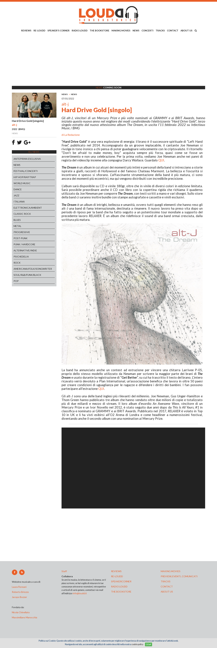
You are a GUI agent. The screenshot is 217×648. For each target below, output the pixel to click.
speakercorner (121, 581)
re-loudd (117, 576)
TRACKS (160, 30)
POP (16, 281)
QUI (161, 160)
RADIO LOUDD (79, 30)
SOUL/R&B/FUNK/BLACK (27, 274)
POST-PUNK (20, 238)
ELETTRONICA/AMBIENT (28, 207)
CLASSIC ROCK (22, 213)
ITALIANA (19, 201)
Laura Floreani (19, 586)
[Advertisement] (108, 59)
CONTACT (172, 30)
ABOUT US (186, 30)
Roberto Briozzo (20, 591)
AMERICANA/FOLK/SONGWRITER (33, 268)
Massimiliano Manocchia (24, 617)
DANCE (18, 189)
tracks (165, 581)
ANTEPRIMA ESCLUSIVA (27, 158)
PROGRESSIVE (22, 232)
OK (148, 644)
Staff (64, 571)
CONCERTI (147, 30)
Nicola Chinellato (21, 612)
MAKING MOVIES (121, 30)
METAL (17, 226)
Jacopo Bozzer (19, 597)
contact (167, 586)
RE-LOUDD (39, 30)
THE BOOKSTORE (99, 30)
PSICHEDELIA (21, 256)
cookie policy (137, 644)
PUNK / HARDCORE (24, 244)
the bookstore (121, 591)
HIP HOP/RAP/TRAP (25, 177)
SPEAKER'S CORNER (58, 30)
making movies (170, 571)
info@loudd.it (80, 593)
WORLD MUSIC (22, 183)
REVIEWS (26, 30)
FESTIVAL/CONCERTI (26, 171)
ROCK (17, 262)
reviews (116, 571)
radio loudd (119, 586)
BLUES (17, 219)
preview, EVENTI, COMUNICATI (179, 576)
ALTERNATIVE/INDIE (25, 250)
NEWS (136, 30)
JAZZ (16, 195)
